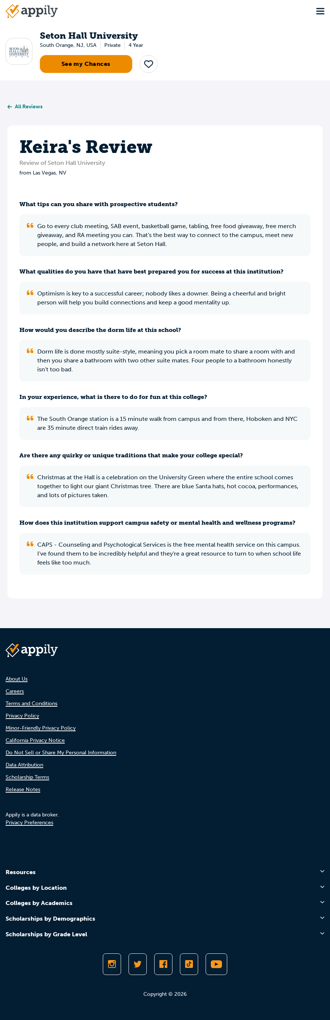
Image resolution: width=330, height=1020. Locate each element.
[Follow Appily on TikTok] (189, 964)
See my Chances (86, 63)
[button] (148, 64)
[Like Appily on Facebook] (163, 964)
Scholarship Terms (27, 777)
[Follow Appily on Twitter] (137, 964)
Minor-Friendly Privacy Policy (41, 728)
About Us (17, 679)
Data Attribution (24, 765)
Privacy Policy (22, 716)
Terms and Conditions (31, 703)
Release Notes (23, 789)
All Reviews (24, 106)
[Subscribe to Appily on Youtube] (216, 964)
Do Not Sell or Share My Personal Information (61, 752)
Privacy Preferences (29, 822)
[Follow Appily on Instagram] (112, 964)
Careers (15, 691)
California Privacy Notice (35, 740)
